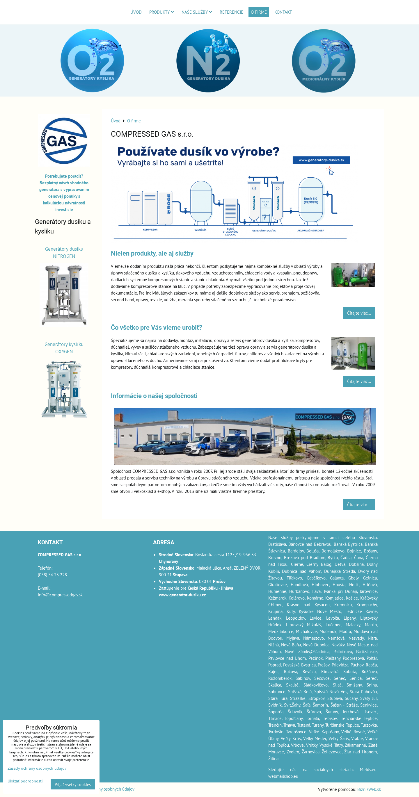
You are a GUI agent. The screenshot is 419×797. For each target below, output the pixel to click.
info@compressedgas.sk (60, 595)
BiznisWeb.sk (369, 789)
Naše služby (197, 12)
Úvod (136, 12)
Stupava (334, 698)
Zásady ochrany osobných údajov (104, 789)
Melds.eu (368, 769)
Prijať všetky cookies (73, 784)
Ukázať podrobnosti (25, 781)
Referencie (231, 12)
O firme (259, 12)
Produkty (161, 12)
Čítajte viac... (359, 313)
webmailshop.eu (283, 776)
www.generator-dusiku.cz (182, 595)
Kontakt (283, 12)
